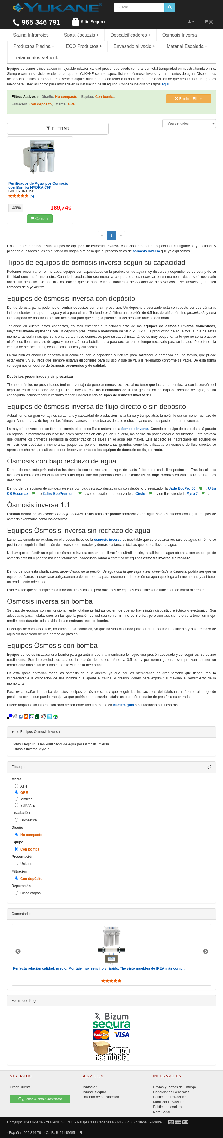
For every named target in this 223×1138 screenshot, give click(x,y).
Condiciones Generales (171, 1092)
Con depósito (29, 878)
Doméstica (26, 820)
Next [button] (205, 951)
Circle (140, 494)
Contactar (89, 1087)
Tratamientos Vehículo (36, 57)
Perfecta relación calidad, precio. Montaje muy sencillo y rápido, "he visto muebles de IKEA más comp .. (99, 968)
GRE (21, 792)
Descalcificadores (130, 35)
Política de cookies (167, 1107)
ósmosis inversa (146, 251)
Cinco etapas (28, 893)
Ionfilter (23, 799)
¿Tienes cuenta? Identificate (40, 1099)
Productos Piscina (33, 46)
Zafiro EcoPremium (59, 494)
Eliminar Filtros (188, 99)
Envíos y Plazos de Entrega (174, 1087)
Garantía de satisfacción (100, 1097)
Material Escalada (187, 46)
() (21, 196)
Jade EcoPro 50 (182, 488)
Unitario (23, 864)
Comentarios (21, 914)
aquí (165, 84)
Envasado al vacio (134, 46)
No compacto (28, 835)
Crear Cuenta (20, 1087)
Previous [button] (18, 951)
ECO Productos (84, 46)
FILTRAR (58, 128)
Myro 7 (192, 494)
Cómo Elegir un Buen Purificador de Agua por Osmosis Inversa (60, 744)
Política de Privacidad (169, 1097)
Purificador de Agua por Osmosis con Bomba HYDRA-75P (38, 185)
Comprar (40, 219)
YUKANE (25, 805)
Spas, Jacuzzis (81, 35)
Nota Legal (161, 1112)
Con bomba (27, 849)
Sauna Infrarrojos (32, 35)
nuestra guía (123, 705)
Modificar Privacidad (168, 1102)
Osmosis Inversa (181, 35)
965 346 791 (36, 22)
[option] (111, 954)
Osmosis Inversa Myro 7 (30, 749)
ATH (21, 786)
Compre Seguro (94, 1092)
